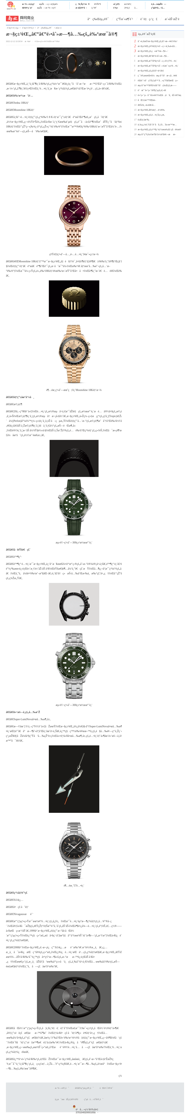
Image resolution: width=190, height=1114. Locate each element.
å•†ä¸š (127, 8)
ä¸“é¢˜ (94, 8)
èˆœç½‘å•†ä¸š (28, 28)
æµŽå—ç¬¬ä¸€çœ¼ (48, 4)
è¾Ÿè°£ (97, 4)
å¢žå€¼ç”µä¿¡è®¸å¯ (84, 1088)
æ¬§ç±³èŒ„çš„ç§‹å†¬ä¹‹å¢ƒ (151, 71)
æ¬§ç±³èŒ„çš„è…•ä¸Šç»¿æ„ (152, 115)
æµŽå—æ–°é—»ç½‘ (46, 8)
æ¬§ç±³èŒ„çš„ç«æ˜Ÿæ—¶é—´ (153, 51)
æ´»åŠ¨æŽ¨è (174, 19)
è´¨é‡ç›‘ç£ (148, 19)
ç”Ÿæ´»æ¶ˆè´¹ (124, 19)
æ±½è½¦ (127, 4)
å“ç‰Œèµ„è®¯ (98, 19)
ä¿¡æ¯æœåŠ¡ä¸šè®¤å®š (66, 1099)
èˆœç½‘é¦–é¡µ (12, 28)
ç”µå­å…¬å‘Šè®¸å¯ (93, 1099)
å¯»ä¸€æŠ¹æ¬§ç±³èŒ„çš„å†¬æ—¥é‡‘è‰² (157, 41)
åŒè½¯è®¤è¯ (107, 1088)
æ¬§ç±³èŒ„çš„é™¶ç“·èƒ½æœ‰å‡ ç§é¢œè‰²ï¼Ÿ (158, 129)
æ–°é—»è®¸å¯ (62, 1088)
